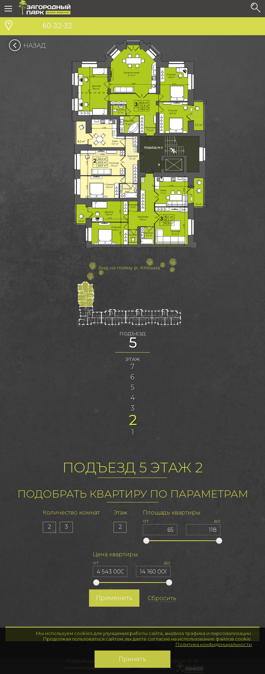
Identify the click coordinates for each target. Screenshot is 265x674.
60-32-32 (45, 26)
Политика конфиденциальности (213, 644)
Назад (29, 45)
